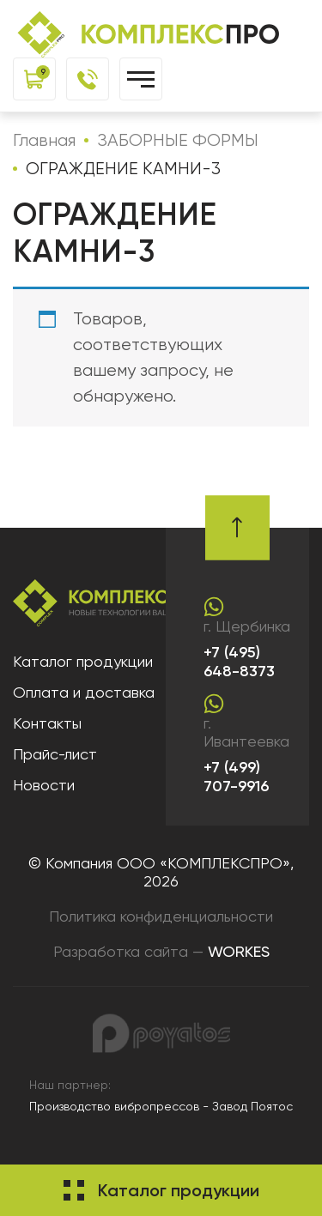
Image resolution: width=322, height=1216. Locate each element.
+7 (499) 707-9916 (236, 777)
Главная (44, 140)
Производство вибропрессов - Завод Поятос (161, 1106)
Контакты (47, 723)
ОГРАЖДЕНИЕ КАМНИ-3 (123, 168)
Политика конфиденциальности (161, 916)
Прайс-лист (55, 754)
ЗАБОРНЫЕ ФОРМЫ (177, 140)
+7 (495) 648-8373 (239, 662)
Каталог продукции (83, 661)
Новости (44, 785)
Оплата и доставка (84, 692)
